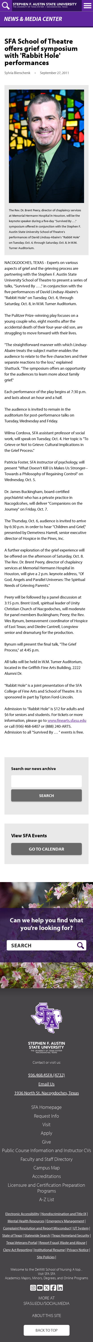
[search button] (80, 945)
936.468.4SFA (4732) (46, 1075)
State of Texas (12, 1235)
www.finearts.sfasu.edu (67, 720)
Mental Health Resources (26, 1221)
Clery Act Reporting (17, 1249)
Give (46, 1142)
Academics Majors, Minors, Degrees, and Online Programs (46, 1278)
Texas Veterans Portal (21, 1242)
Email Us (46, 1084)
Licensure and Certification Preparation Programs (46, 1188)
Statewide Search (37, 1235)
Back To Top (47, 1330)
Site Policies (46, 1257)
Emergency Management (65, 1221)
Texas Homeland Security (70, 1235)
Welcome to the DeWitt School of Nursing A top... (46, 1269)
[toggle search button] (6, 5)
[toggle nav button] (87, 5)
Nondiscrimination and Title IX (63, 1213)
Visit (46, 1124)
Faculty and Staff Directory (47, 1159)
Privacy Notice (78, 1249)
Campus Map (47, 1167)
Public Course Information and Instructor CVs (46, 1150)
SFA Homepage (46, 1107)
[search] (46, 945)
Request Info (46, 1116)
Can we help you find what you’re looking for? (46, 923)
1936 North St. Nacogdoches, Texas (46, 1093)
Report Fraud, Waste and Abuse (62, 1242)
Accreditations (46, 1176)
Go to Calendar (46, 849)
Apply (46, 1133)
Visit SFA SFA (46, 1273)
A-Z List (46, 1199)
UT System (81, 1228)
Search (46, 795)
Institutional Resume (49, 1249)
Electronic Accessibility (22, 1213)
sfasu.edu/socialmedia (46, 1303)
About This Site (46, 1315)
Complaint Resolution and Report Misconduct (37, 1228)
